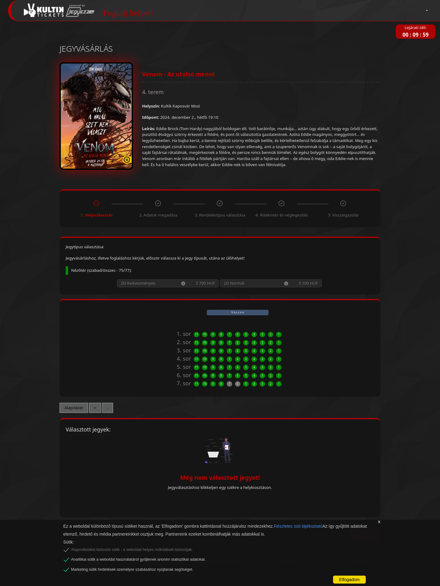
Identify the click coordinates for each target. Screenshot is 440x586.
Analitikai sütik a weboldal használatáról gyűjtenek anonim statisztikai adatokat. (138, 559)
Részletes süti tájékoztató (298, 526)
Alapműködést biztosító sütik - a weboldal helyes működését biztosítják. (132, 550)
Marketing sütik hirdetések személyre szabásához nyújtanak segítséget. (132, 569)
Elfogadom (349, 579)
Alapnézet (73, 407)
